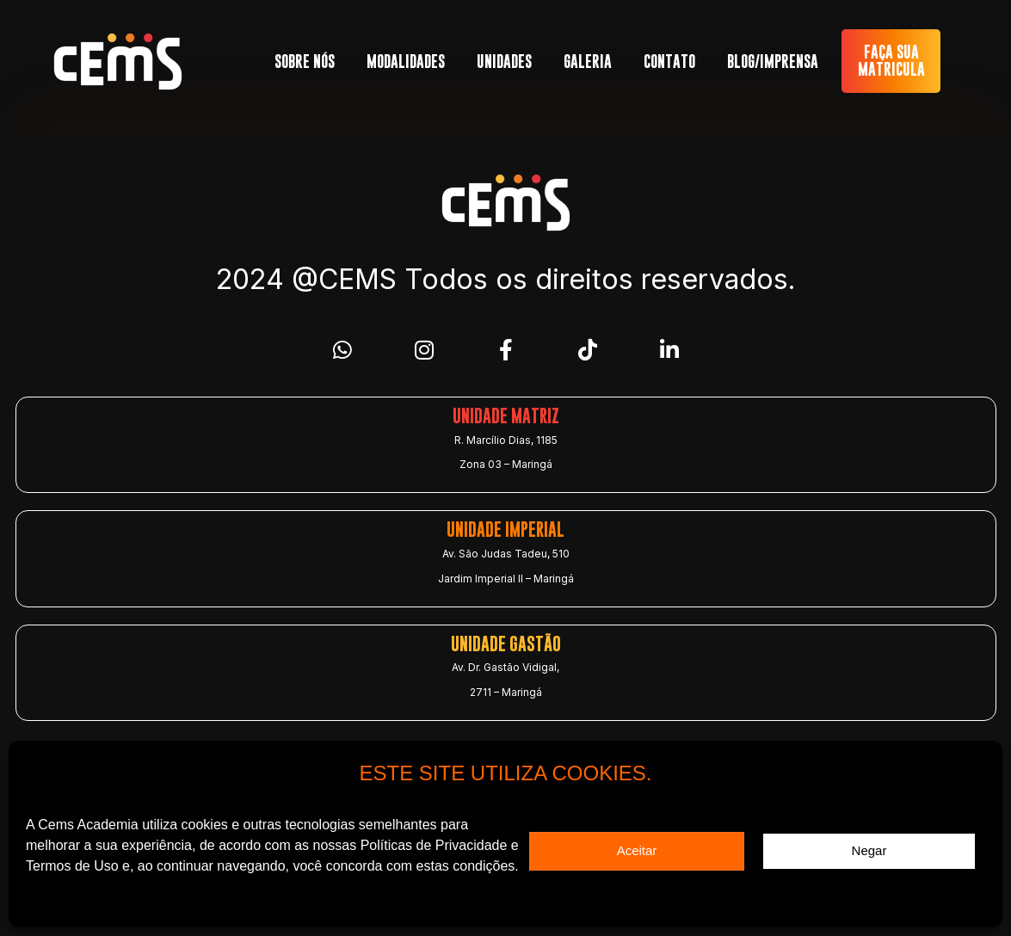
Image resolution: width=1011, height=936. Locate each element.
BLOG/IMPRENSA (772, 61)
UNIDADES (504, 61)
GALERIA (588, 61)
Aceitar (637, 850)
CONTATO (669, 61)
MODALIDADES (406, 61)
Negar (869, 850)
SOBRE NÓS (304, 61)
